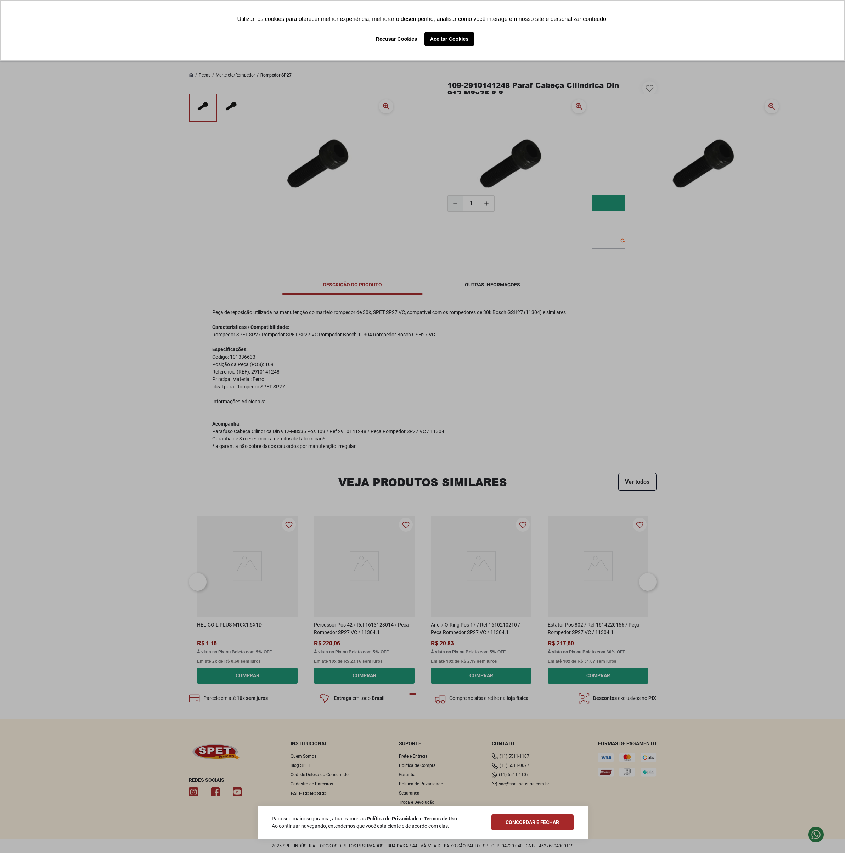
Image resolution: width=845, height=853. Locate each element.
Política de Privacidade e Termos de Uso (412, 818)
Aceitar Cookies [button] (449, 39)
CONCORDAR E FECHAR (532, 822)
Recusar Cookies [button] (396, 39)
